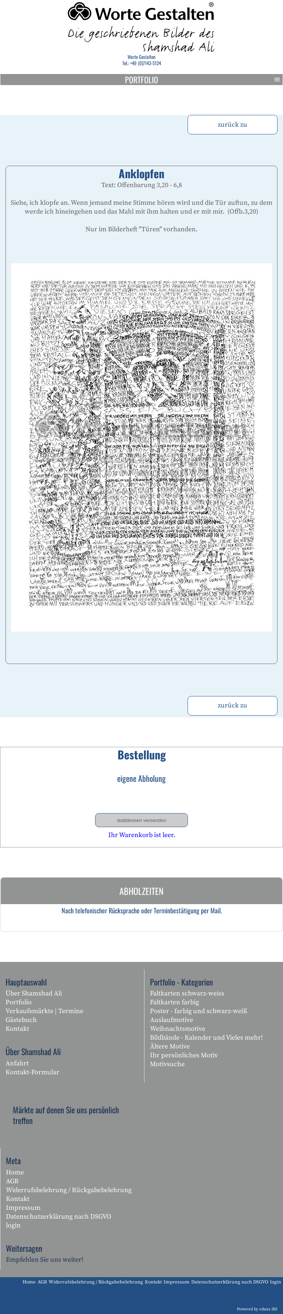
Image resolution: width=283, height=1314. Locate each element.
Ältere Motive (170, 1046)
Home (15, 1172)
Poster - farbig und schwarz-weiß (198, 1011)
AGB (12, 1181)
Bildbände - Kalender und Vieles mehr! (206, 1037)
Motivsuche (167, 1064)
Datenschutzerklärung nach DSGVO (58, 1216)
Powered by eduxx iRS (257, 1309)
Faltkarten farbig (174, 1002)
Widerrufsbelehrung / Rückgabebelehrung (69, 1190)
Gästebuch (21, 1020)
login (13, 1225)
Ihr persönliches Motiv (184, 1055)
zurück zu (232, 124)
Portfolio (204, 79)
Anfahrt (17, 1063)
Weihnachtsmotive (177, 1029)
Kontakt (17, 1029)
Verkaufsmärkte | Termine (44, 1011)
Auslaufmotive (171, 1020)
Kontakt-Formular (32, 1072)
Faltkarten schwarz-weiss (187, 993)
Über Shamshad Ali (34, 993)
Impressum (23, 1208)
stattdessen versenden (141, 820)
